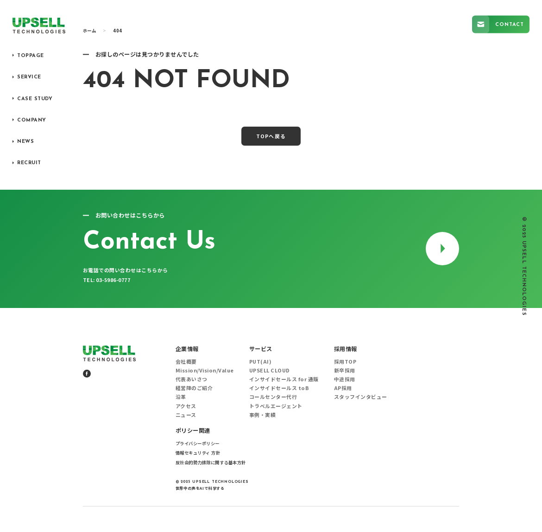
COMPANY (31, 120)
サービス (260, 349)
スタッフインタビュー (360, 396)
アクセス (186, 406)
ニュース (186, 414)
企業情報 (187, 349)
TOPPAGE (30, 55)
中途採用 (344, 379)
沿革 (181, 396)
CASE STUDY (34, 99)
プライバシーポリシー (198, 443)
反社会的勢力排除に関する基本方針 (211, 462)
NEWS (25, 141)
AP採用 (343, 388)
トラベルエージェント (276, 406)
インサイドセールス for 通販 (284, 379)
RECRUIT (29, 163)
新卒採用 (344, 370)
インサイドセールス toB (279, 388)
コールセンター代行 (273, 396)
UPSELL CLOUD (269, 370)
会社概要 (186, 361)
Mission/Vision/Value (205, 370)
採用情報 (345, 349)
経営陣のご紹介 (194, 388)
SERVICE (29, 77)
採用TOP (345, 361)
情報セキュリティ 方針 (198, 452)
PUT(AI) (260, 361)
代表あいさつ (192, 379)
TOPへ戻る (271, 136)
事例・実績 (262, 414)
